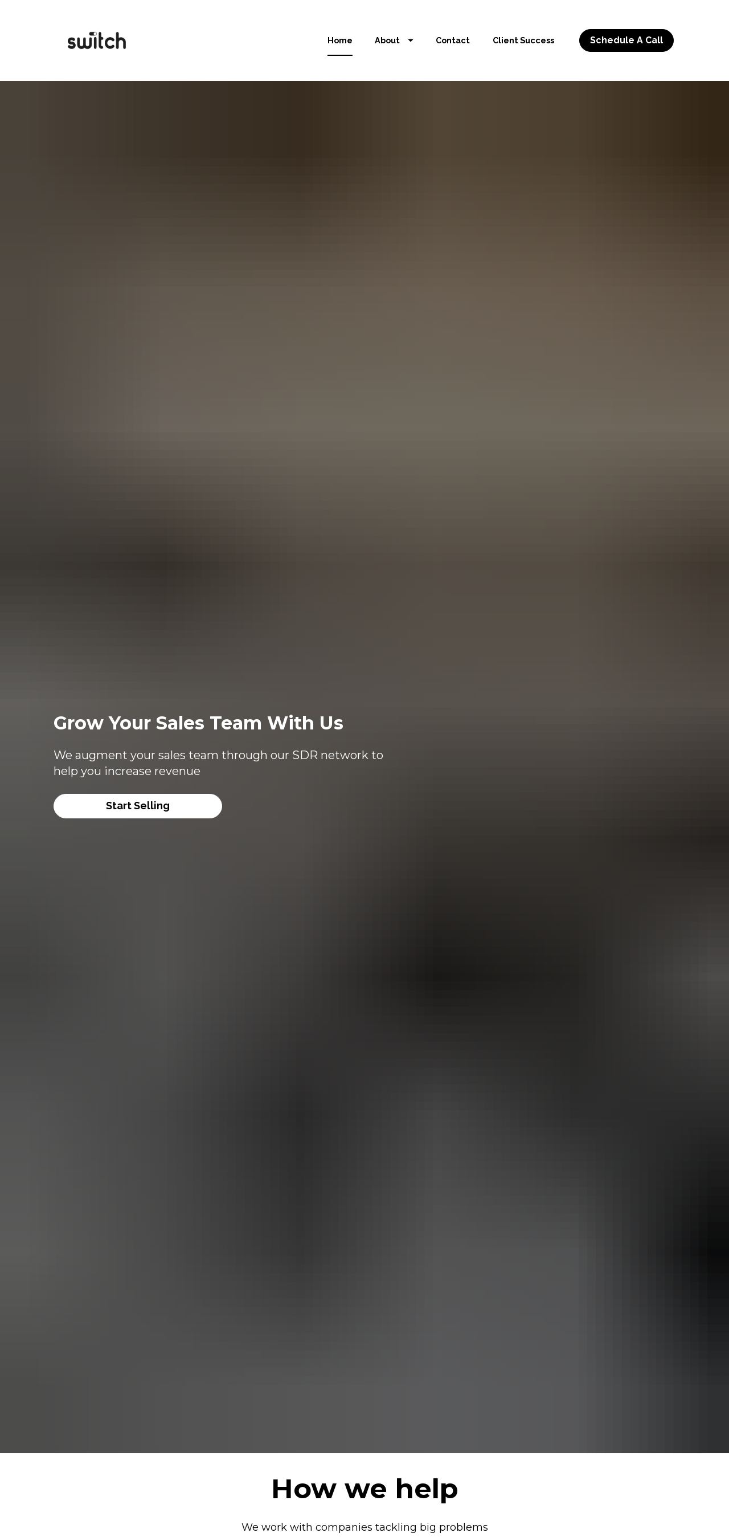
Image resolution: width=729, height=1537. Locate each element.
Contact (453, 40)
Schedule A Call (626, 40)
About (394, 40)
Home (340, 40)
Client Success (523, 40)
